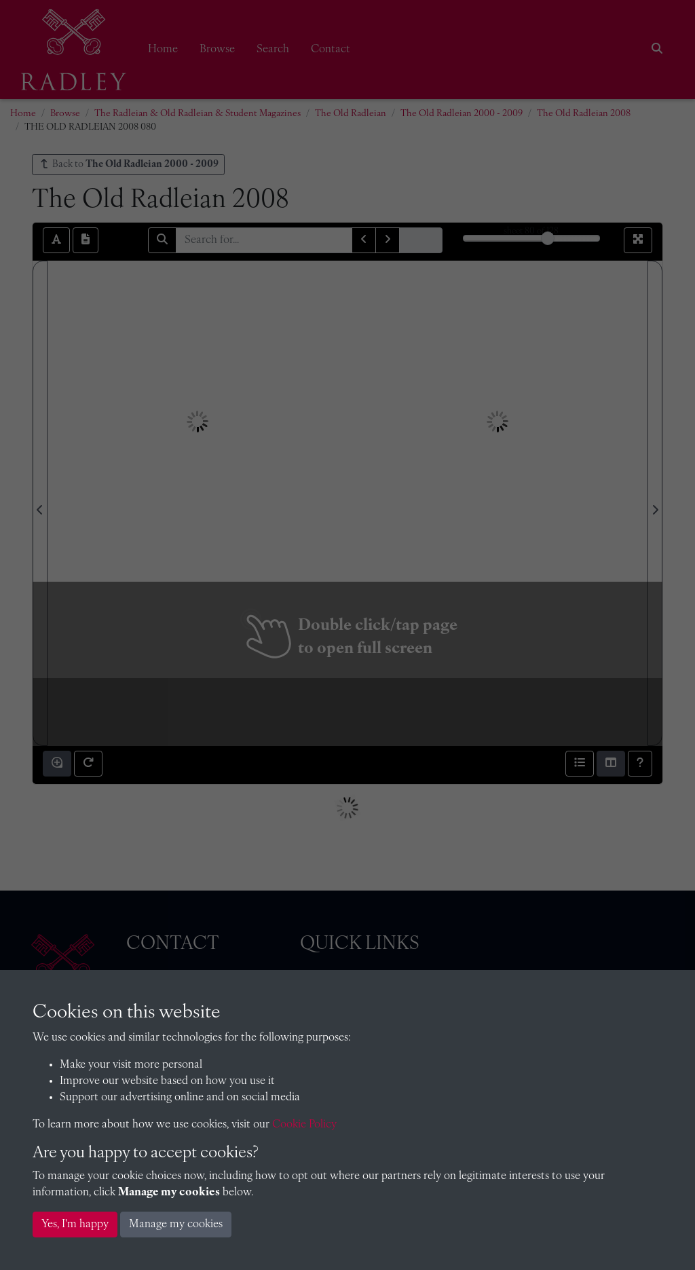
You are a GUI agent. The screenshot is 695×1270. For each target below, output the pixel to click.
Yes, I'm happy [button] (75, 1224)
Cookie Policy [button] (304, 1124)
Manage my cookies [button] (176, 1224)
